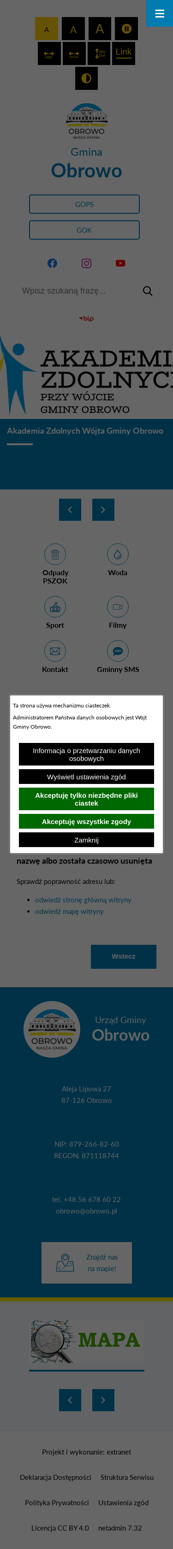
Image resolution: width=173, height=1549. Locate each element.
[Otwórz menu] (159, 13)
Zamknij (86, 840)
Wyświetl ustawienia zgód (86, 777)
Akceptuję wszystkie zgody (86, 821)
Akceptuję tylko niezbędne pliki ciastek (86, 799)
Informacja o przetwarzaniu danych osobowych (86, 754)
